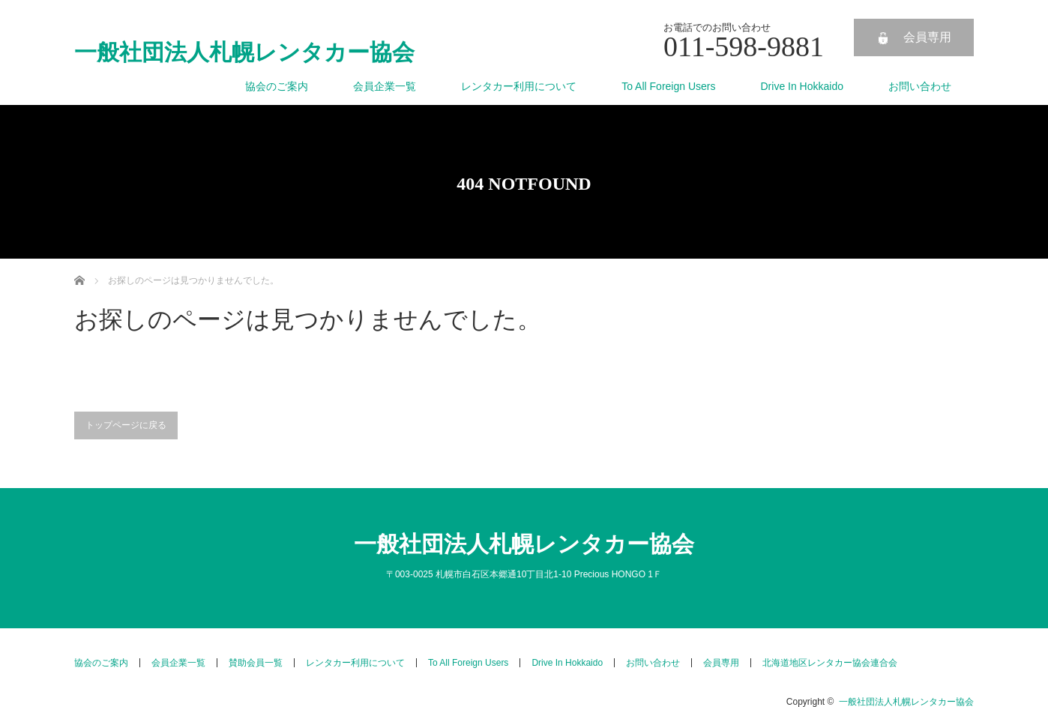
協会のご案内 (276, 86)
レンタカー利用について (518, 86)
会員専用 (927, 37)
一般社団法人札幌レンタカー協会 (244, 52)
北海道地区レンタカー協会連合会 (829, 662)
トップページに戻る (125, 425)
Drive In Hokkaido (802, 86)
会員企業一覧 (384, 86)
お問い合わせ (919, 86)
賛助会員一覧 (256, 662)
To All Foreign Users (668, 86)
